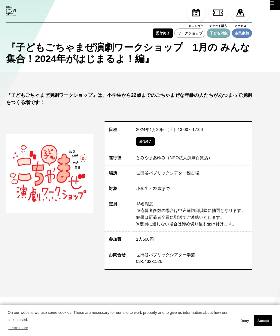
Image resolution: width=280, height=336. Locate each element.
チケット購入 (218, 15)
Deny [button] (244, 321)
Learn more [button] (18, 328)
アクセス (240, 15)
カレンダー (195, 15)
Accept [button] (263, 321)
